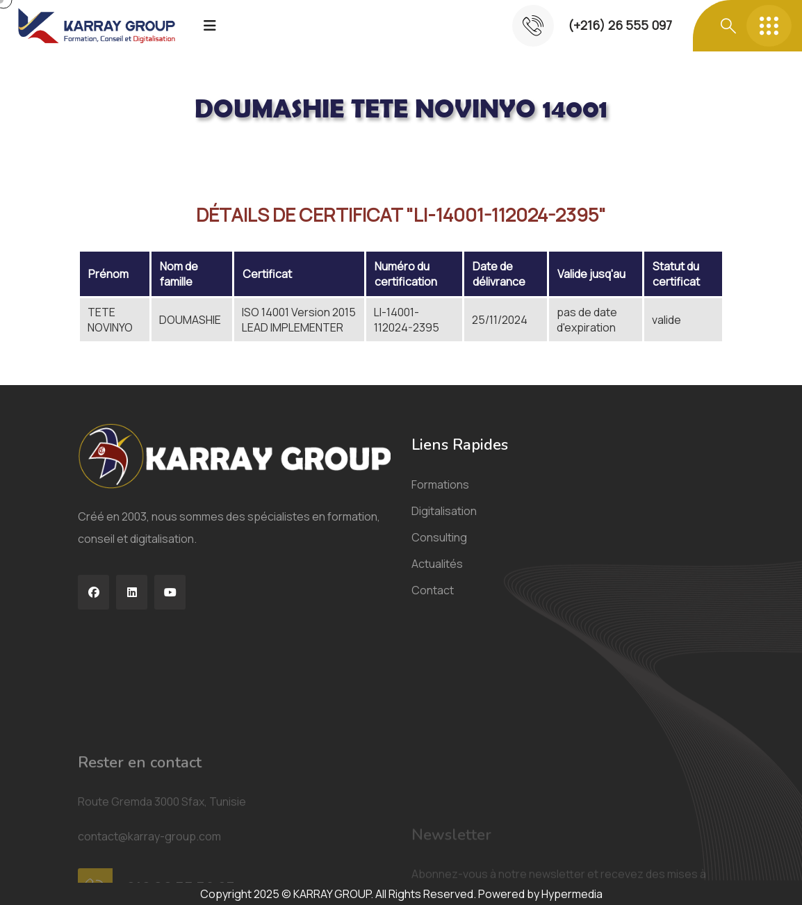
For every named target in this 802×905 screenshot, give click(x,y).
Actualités (437, 574)
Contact (432, 601)
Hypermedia (572, 894)
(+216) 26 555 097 (620, 25)
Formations (440, 495)
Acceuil (99, 155)
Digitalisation (444, 522)
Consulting (439, 548)
